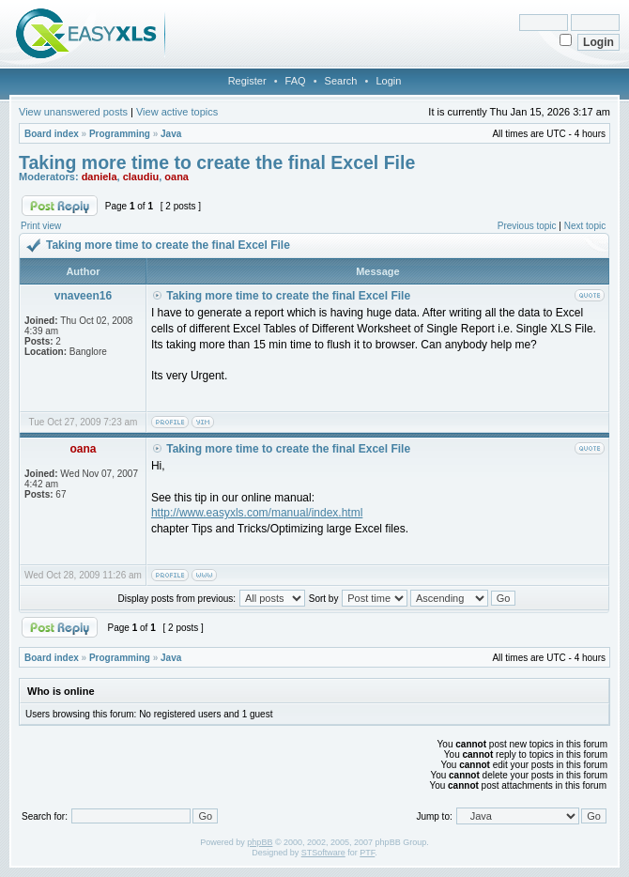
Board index (51, 134)
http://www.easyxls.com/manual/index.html (256, 512)
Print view (41, 226)
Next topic (585, 226)
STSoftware (323, 852)
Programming (119, 134)
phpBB (259, 842)
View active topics (177, 111)
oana (176, 176)
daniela (99, 176)
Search (341, 80)
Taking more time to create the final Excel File (217, 162)
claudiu (141, 176)
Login (388, 80)
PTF (367, 852)
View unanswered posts (73, 111)
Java (171, 134)
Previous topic (527, 226)
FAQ (295, 80)
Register (247, 80)
